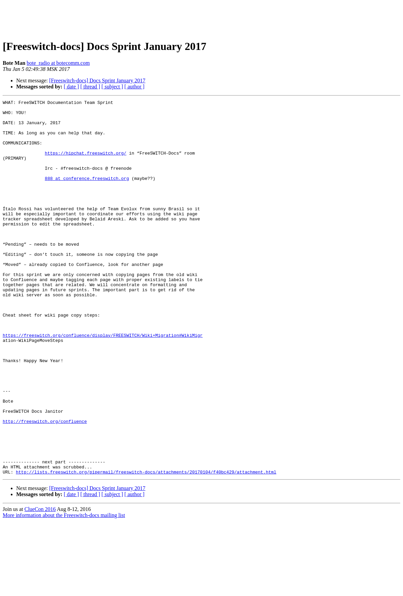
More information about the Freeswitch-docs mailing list (64, 590)
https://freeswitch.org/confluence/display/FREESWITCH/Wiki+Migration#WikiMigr (103, 383)
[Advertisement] (201, 18)
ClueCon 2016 (40, 584)
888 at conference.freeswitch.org (87, 194)
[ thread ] (90, 86)
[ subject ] (112, 86)
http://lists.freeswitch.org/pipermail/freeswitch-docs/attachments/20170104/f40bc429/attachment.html (146, 547)
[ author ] (134, 86)
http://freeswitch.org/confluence (45, 486)
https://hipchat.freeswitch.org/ (85, 164)
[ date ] (71, 86)
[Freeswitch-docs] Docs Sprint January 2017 (97, 80)
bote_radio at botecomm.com (58, 63)
